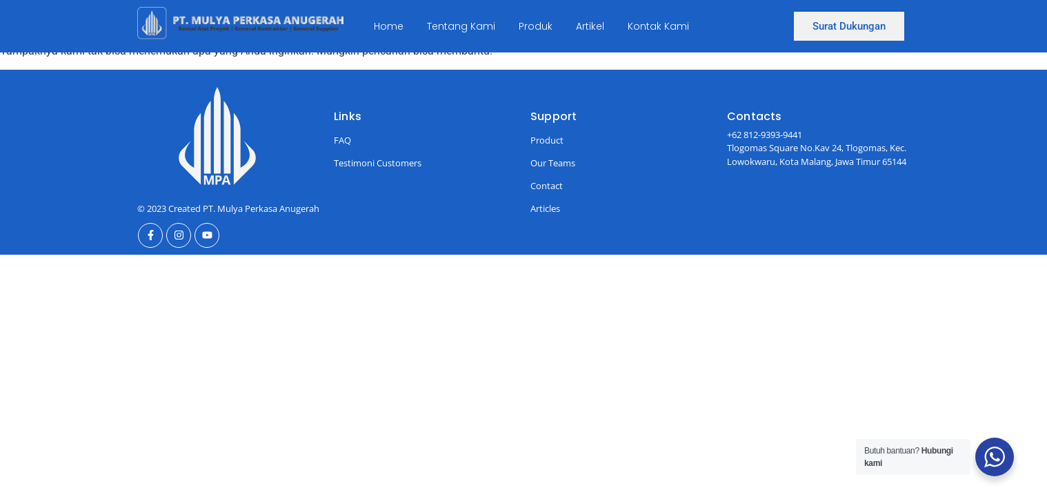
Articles (545, 208)
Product (547, 140)
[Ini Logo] (240, 24)
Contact (546, 185)
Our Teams (552, 163)
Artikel (590, 26)
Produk (535, 26)
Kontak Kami (658, 26)
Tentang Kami (461, 26)
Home (388, 26)
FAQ (342, 140)
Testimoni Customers (377, 163)
